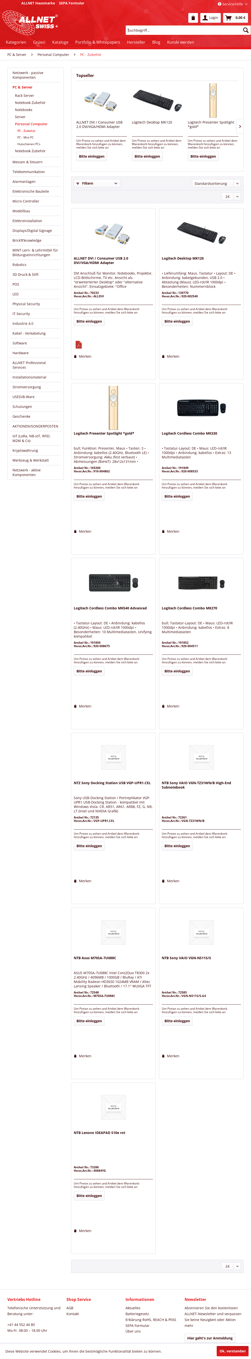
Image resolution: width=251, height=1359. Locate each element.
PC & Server (22, 87)
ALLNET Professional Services (29, 365)
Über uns (133, 1331)
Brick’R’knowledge (27, 240)
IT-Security (21, 313)
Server (20, 116)
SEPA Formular (138, 1325)
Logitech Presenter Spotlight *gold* (211, 124)
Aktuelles (133, 1308)
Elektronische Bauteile (31, 191)
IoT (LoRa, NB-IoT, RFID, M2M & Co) (31, 438)
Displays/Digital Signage (32, 230)
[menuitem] (193, 18)
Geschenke (21, 416)
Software (20, 343)
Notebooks (23, 109)
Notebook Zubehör (30, 102)
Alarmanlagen (24, 181)
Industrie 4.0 (23, 323)
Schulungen (22, 406)
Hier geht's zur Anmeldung (210, 1338)
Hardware (21, 353)
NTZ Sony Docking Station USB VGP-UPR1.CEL (112, 783)
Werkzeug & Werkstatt (31, 460)
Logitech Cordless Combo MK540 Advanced (110, 608)
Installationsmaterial (29, 377)
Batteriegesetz (137, 1313)
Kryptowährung (25, 450)
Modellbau (21, 211)
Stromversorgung (27, 387)
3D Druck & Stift (25, 274)
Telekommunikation (29, 171)
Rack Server (24, 95)
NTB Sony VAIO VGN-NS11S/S (186, 958)
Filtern (84, 183)
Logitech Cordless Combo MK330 (189, 433)
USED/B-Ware (24, 396)
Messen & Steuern (28, 162)
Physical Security (26, 304)
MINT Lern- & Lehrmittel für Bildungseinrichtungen (35, 252)
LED (16, 294)
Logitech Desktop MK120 (152, 122)
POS (16, 284)
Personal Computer (31, 124)
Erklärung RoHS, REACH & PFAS (151, 1319)
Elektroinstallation (27, 220)
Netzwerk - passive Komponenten (28, 75)
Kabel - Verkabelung (29, 333)
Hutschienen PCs (28, 144)
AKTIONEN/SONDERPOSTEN (35, 426)
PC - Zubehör (26, 131)
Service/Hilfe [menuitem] (231, 4)
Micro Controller (26, 201)
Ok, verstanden (233, 1351)
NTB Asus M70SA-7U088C (95, 958)
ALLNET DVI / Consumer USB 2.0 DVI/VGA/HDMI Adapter (99, 124)
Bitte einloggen (91, 156)
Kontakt (72, 1313)
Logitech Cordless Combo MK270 (189, 608)
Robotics (19, 264)
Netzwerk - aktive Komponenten (27, 472)
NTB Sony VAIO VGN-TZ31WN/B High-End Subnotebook (196, 785)
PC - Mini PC (25, 137)
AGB (69, 1308)
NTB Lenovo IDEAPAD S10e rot (99, 1133)
